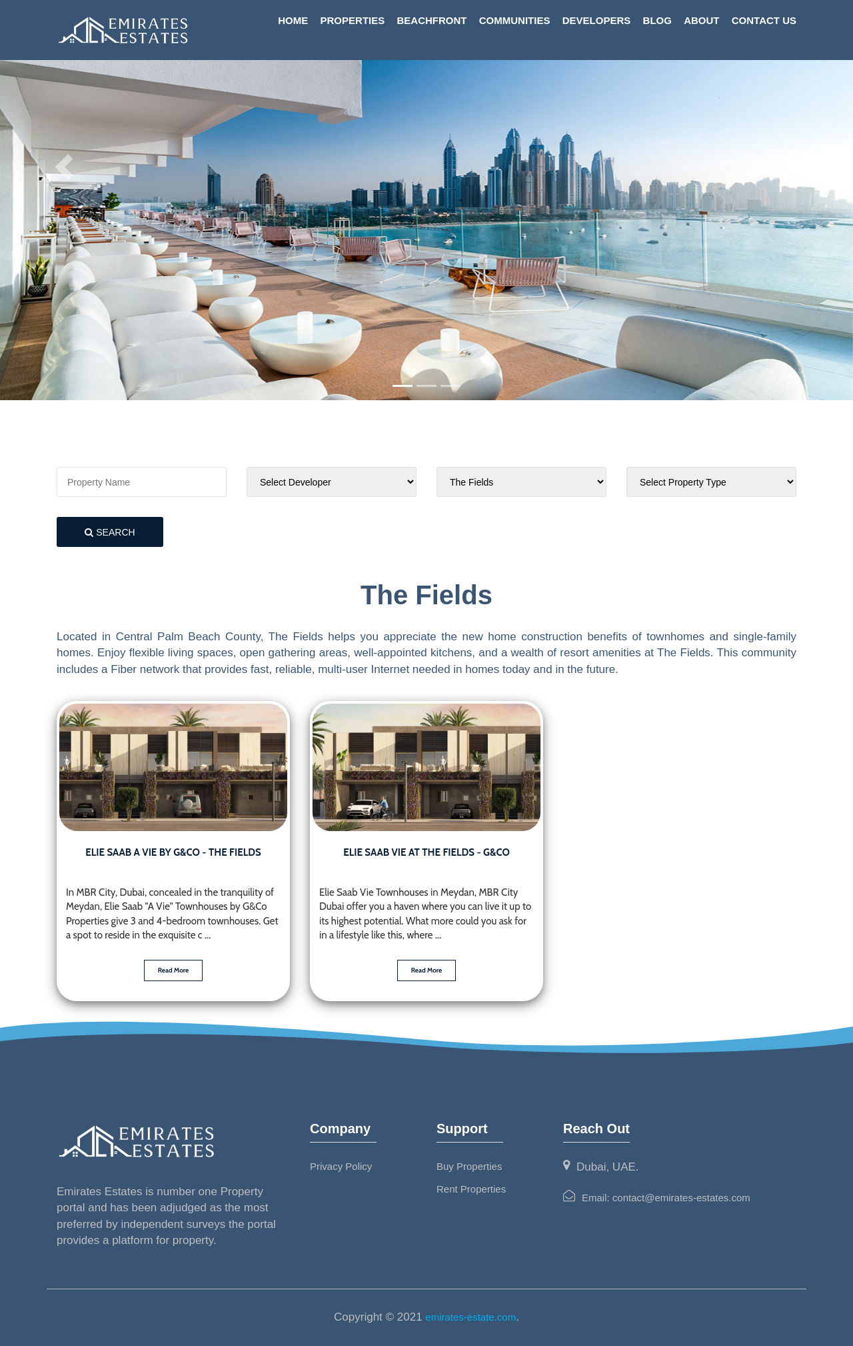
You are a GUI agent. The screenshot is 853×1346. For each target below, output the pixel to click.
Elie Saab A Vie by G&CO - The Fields (173, 852)
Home (293, 20)
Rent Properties (471, 1189)
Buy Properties (469, 1166)
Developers (596, 20)
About (701, 20)
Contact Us (764, 20)
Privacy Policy (341, 1166)
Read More (173, 970)
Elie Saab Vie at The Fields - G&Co (426, 852)
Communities (514, 20)
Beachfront (432, 20)
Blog (657, 20)
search (110, 532)
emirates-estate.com (470, 1317)
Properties (353, 20)
